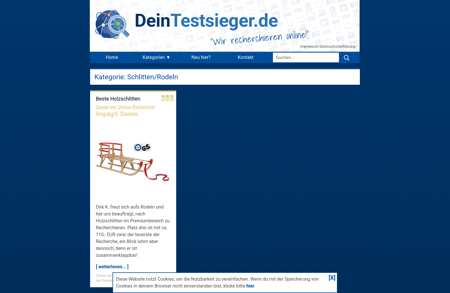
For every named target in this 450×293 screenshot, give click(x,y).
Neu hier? (201, 57)
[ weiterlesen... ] (112, 266)
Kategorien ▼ (156, 57)
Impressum (310, 46)
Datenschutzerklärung (337, 46)
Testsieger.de (206, 20)
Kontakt (245, 57)
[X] (332, 277)
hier (250, 286)
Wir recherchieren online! (260, 38)
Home (112, 57)
